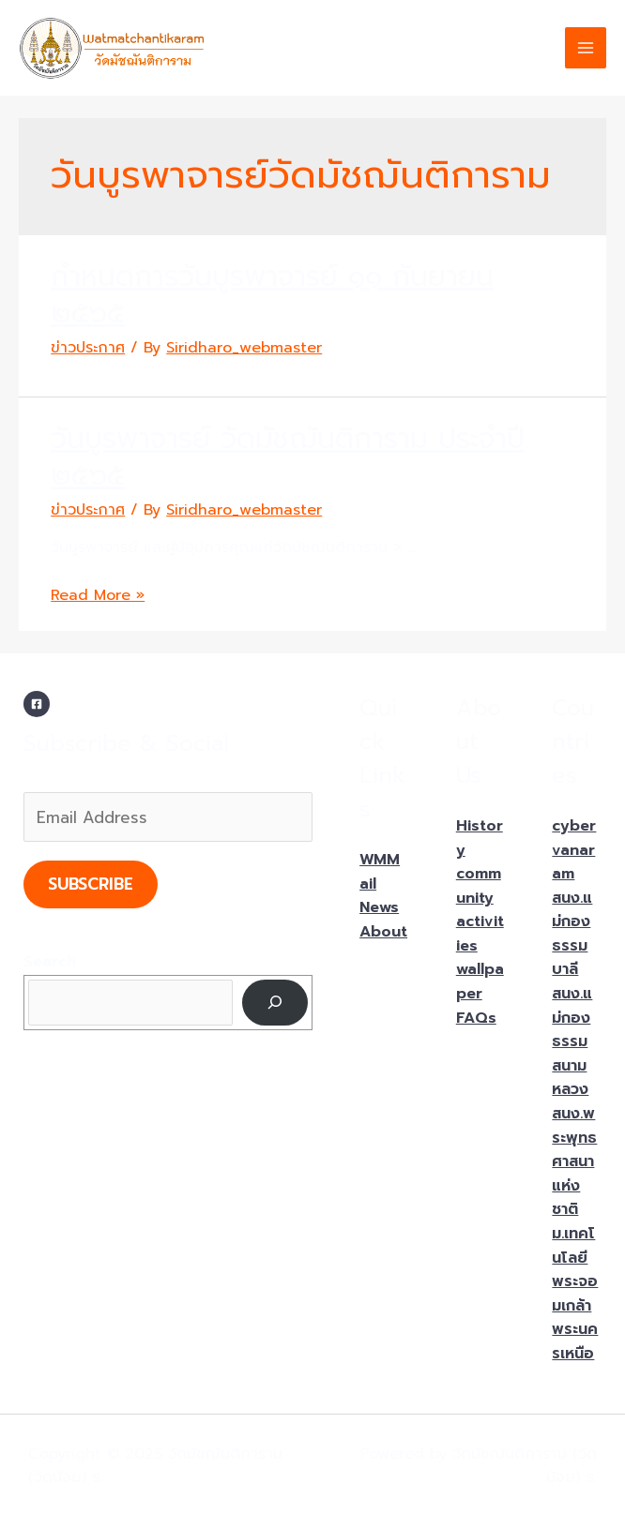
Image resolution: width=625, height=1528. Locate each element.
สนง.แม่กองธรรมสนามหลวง (572, 1041)
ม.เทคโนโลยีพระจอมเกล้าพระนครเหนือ (575, 1293)
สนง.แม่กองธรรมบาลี (572, 934)
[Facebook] (36, 704)
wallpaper (480, 981)
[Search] (275, 1003)
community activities (480, 909)
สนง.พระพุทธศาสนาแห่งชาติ (574, 1161)
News (379, 907)
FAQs (476, 1018)
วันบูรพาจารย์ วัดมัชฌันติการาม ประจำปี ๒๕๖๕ (288, 457)
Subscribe (90, 884)
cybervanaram (574, 850)
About (383, 932)
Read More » (98, 595)
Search (49, 962)
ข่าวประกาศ (88, 348)
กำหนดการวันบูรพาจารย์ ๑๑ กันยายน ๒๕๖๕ (272, 295)
